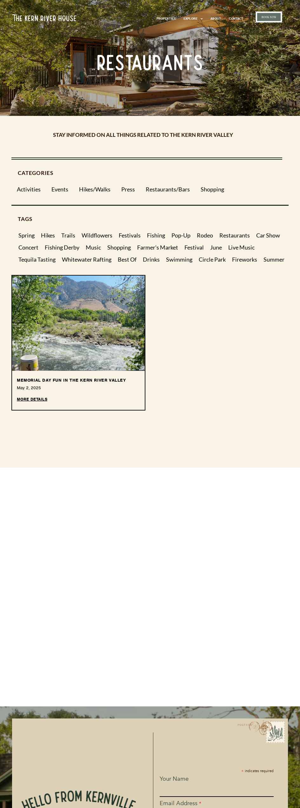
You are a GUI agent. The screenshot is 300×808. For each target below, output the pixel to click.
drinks (151, 260)
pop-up (180, 235)
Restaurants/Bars (168, 189)
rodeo (205, 235)
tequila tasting (37, 260)
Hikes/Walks (94, 189)
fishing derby (62, 247)
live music (241, 247)
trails (68, 235)
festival (194, 247)
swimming (179, 260)
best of (127, 260)
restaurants (234, 235)
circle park (212, 260)
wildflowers (97, 235)
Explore (193, 19)
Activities (29, 189)
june (216, 247)
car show (268, 235)
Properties (166, 19)
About (215, 19)
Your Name (174, 779)
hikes (48, 235)
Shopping (212, 189)
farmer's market (157, 247)
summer (273, 260)
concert (28, 247)
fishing (156, 235)
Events (59, 189)
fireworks (244, 260)
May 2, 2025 (29, 388)
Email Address (181, 803)
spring (26, 235)
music (93, 247)
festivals (130, 235)
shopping (119, 247)
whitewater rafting (86, 260)
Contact (236, 19)
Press (128, 189)
